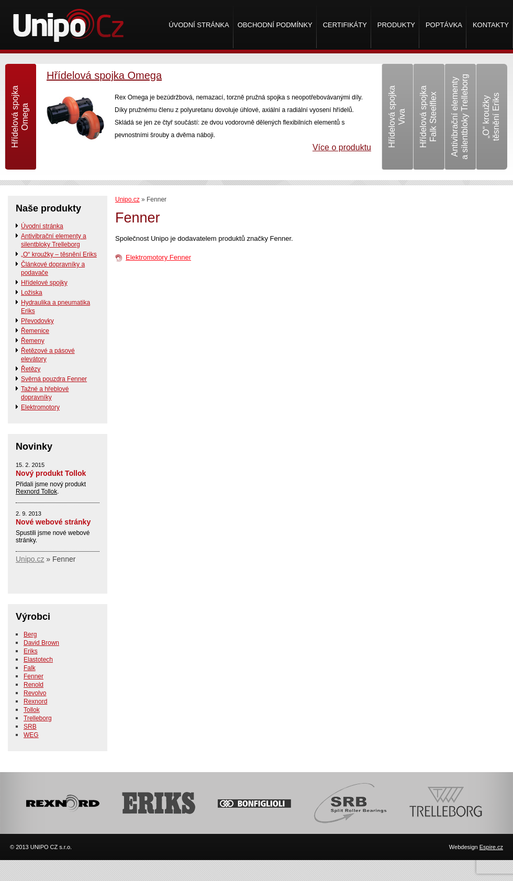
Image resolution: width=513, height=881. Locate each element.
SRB (30, 726)
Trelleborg (38, 718)
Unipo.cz (127, 199)
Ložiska (31, 292)
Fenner (33, 676)
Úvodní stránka (199, 25)
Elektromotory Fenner (158, 257)
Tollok (32, 709)
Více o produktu (342, 147)
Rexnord (35, 701)
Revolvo (35, 693)
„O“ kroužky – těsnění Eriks (59, 254)
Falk (30, 668)
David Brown (41, 642)
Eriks (31, 651)
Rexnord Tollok (36, 491)
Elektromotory (40, 407)
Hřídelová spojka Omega (104, 75)
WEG (31, 735)
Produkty (396, 25)
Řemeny (32, 340)
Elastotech (38, 659)
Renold (33, 684)
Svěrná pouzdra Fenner (54, 379)
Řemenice (35, 330)
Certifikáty (345, 25)
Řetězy (30, 369)
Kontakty (491, 25)
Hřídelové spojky (44, 282)
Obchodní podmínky (275, 25)
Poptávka (444, 25)
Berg (30, 634)
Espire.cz (491, 847)
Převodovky (37, 321)
